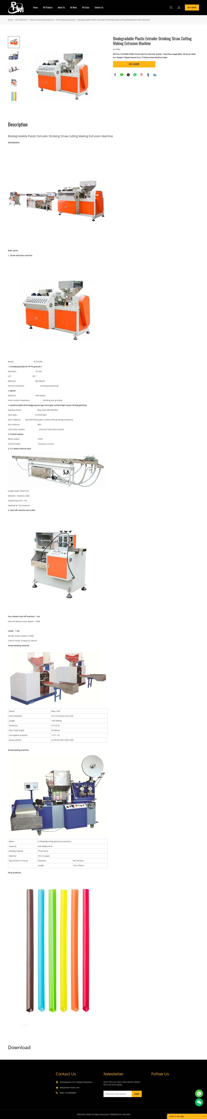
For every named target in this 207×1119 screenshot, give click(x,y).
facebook (115, 75)
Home (35, 7)
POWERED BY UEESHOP (120, 1114)
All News (73, 7)
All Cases (85, 7)
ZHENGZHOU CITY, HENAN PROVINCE (76, 1082)
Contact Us (99, 7)
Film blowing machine (66, 19)
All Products (48, 7)
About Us (61, 7)
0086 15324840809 (68, 1093)
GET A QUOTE (192, 7)
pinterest (142, 75)
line (122, 75)
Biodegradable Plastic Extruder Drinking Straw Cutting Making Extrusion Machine (114, 19)
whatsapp (135, 75)
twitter (128, 75)
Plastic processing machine (42, 19)
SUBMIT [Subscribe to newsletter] (136, 1094)
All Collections (21, 19)
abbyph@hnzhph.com (69, 1087)
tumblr (148, 75)
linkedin (155, 75)
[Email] (118, 1094)
